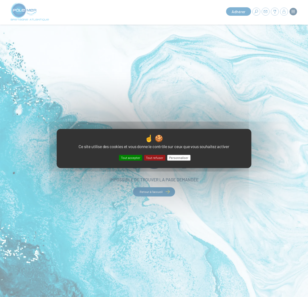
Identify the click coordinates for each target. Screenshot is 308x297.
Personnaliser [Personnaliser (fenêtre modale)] (178, 158)
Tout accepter (130, 158)
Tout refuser (154, 158)
